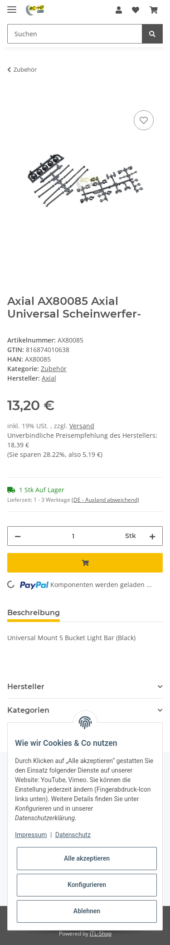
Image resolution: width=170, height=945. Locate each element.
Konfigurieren (87, 884)
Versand (81, 425)
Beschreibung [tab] (33, 612)
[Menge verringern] (18, 536)
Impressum (31, 834)
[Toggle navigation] (11, 5)
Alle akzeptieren (87, 858)
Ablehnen (86, 911)
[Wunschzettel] (135, 10)
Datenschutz (73, 834)
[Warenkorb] (154, 10)
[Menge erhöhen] (152, 536)
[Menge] (73, 536)
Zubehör (54, 368)
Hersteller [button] (25, 686)
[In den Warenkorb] (14, 98)
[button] (119, 10)
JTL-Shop (101, 933)
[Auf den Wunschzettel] (144, 120)
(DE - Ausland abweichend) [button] (105, 500)
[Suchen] (74, 34)
